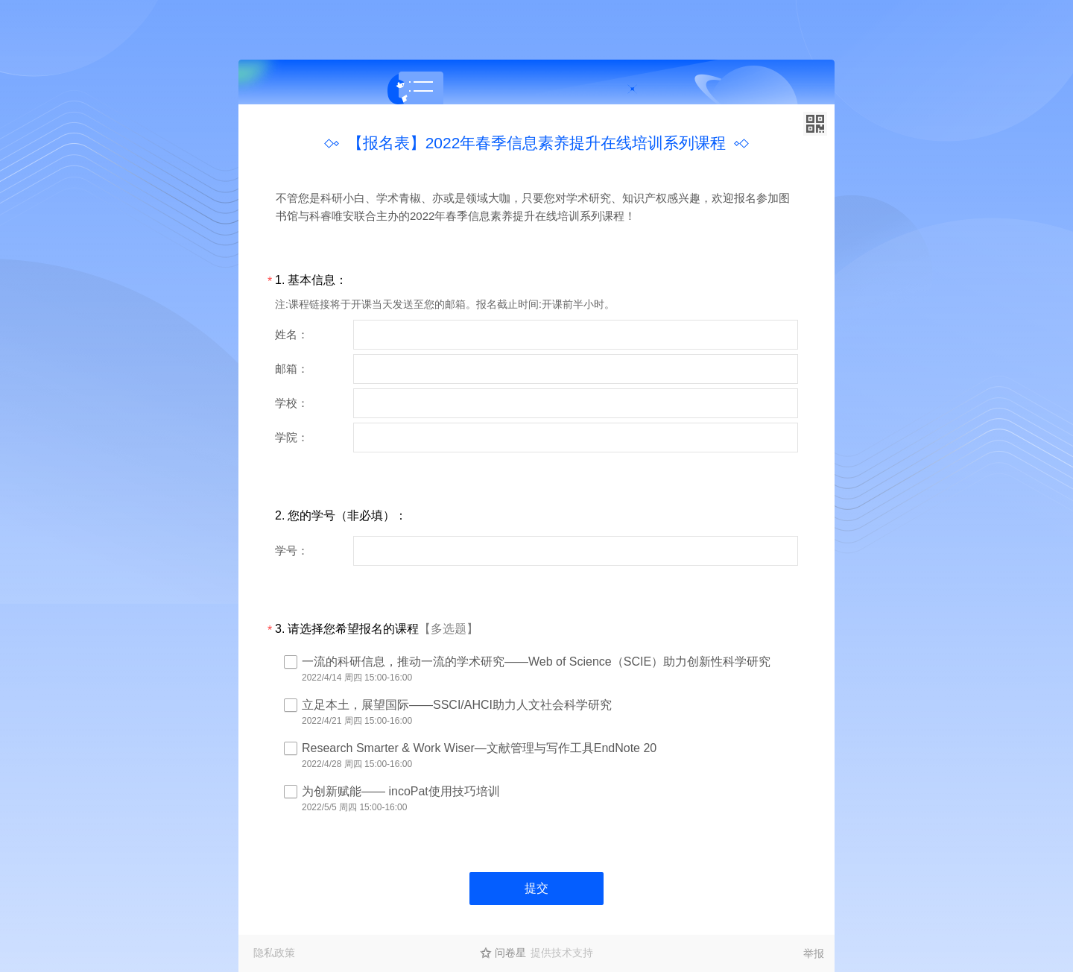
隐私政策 (274, 953)
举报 (813, 953)
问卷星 (510, 953)
